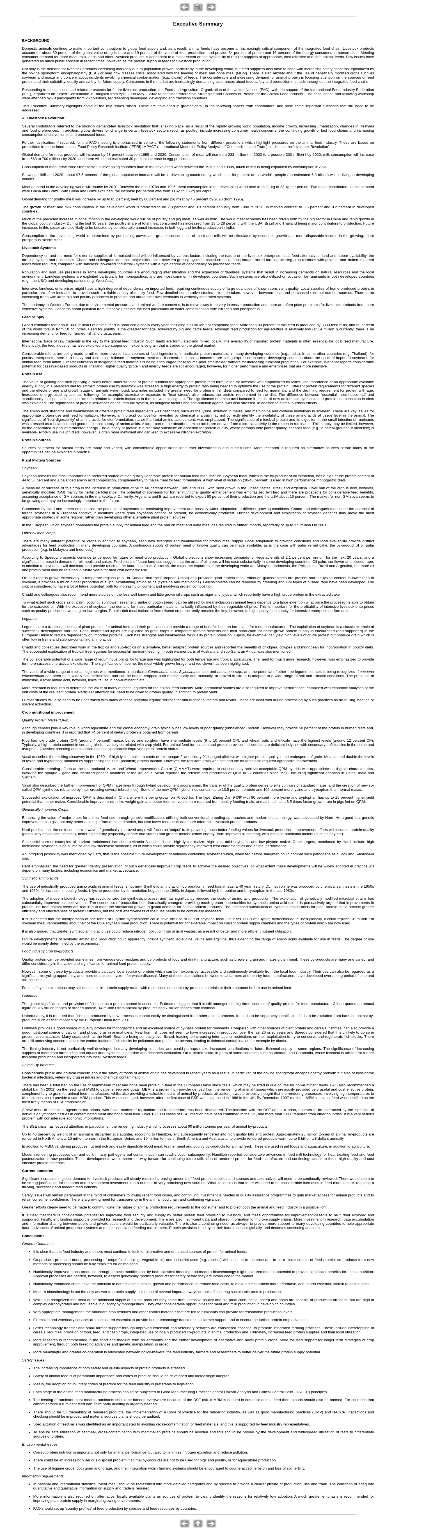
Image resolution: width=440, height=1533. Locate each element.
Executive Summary (198, 24)
